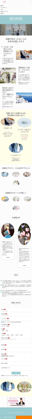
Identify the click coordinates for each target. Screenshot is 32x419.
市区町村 (2, 350)
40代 (12, 335)
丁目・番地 (3, 359)
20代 (3, 335)
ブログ (2, 9)
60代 (21, 335)
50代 (16, 335)
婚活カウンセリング (4, 11)
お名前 (2, 309)
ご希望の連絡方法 (4, 324)
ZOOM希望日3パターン (5, 368)
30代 (7, 335)
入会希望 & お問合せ (8, 417)
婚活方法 (3, 13)
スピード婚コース (4, 7)
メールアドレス (4, 318)
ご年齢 (2, 333)
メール (3, 326)
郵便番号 (2, 345)
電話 (7, 326)
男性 (2, 330)
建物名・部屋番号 (4, 364)
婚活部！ (2, 5)
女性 (6, 330)
